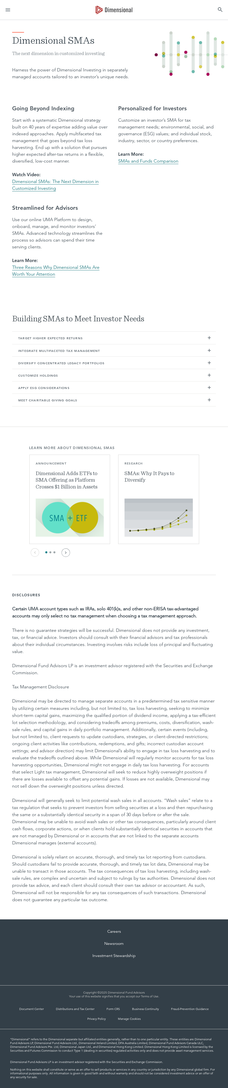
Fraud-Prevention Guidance (190, 1009)
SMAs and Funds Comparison (148, 161)
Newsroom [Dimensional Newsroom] (114, 943)
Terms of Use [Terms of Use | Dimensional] (149, 996)
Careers (114, 931)
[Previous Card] (35, 552)
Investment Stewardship (114, 955)
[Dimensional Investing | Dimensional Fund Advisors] (114, 10)
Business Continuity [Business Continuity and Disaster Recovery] (145, 1009)
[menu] (8, 10)
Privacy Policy (96, 1019)
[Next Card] (66, 552)
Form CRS (113, 1009)
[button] (209, 337)
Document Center (31, 1009)
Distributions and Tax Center (75, 1009)
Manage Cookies (129, 1019)
